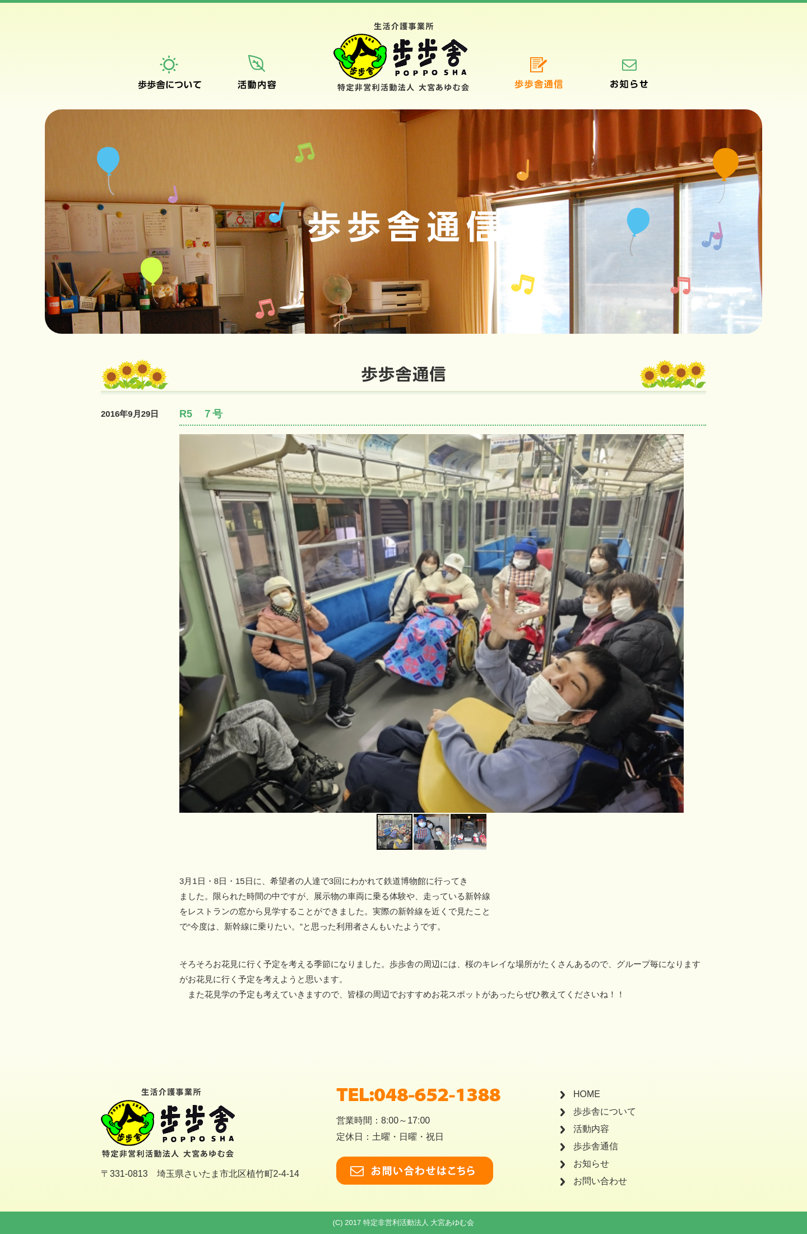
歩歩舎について (604, 1111)
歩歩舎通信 (595, 1146)
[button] (674, 624)
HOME (586, 1094)
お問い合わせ (600, 1181)
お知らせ (591, 1163)
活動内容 (591, 1129)
